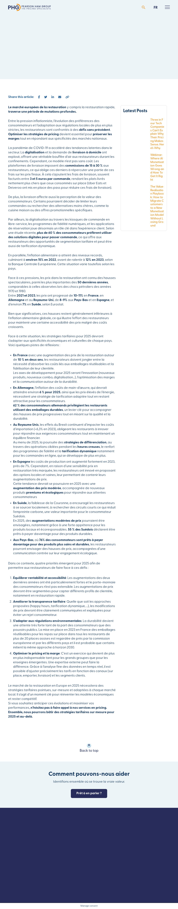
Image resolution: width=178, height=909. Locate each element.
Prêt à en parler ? (89, 793)
